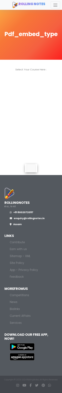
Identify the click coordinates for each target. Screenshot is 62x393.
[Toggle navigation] (55, 4)
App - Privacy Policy (24, 270)
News (13, 302)
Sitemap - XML (20, 256)
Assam (16, 224)
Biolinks (15, 309)
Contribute (17, 242)
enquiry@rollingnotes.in (27, 218)
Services (16, 323)
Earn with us (18, 249)
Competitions (19, 295)
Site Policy (17, 263)
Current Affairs (20, 316)
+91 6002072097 (21, 212)
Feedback (17, 277)
